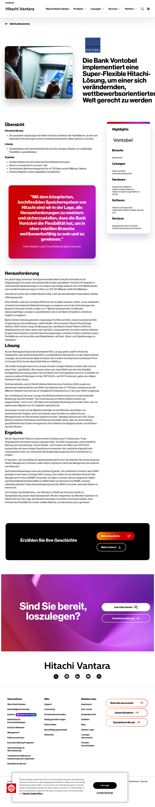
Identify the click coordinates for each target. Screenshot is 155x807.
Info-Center (86, 709)
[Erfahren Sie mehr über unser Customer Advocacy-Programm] (111, 547)
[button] (147, 8)
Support (48, 704)
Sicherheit (49, 734)
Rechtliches (134, 781)
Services (112, 8)
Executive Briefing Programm (20, 742)
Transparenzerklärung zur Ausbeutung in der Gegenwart (20, 757)
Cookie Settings (105, 792)
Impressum (86, 704)
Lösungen (96, 8)
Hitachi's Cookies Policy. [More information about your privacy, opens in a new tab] (33, 793)
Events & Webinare (15, 727)
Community (49, 709)
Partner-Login (87, 729)
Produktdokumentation (55, 714)
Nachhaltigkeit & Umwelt (18, 709)
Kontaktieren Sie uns (16, 763)
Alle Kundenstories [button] (17, 24)
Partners (129, 8)
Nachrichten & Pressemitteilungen (16, 721)
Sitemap (144, 781)
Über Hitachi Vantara (16, 704)
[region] (70, 787)
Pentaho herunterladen (87, 744)
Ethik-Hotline (50, 724)
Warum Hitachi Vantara (57, 8)
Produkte (78, 8)
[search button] (142, 8)
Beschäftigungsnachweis (55, 729)
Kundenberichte (88, 714)
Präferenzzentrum (15, 737)
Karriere (11, 714)
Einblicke (85, 719)
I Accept (105, 785)
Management (13, 732)
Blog (83, 724)
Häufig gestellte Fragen (55, 719)
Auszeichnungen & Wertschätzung (15, 749)
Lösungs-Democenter (87, 736)
